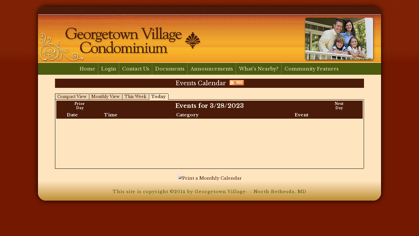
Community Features (311, 69)
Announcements (212, 69)
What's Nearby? (259, 69)
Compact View (71, 96)
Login (108, 69)
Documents (170, 69)
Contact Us (135, 69)
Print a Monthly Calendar (209, 178)
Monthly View (105, 96)
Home (87, 69)
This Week (135, 96)
